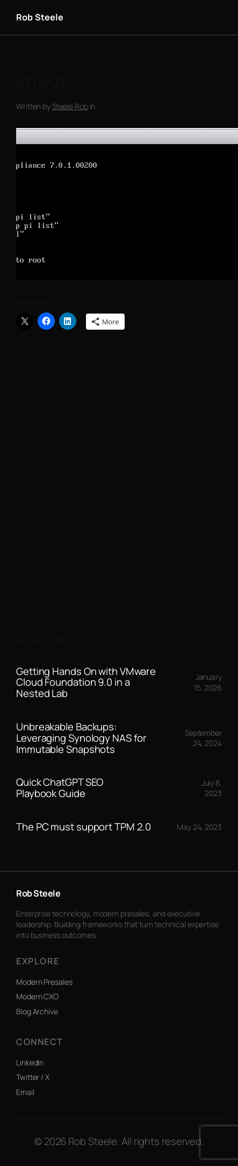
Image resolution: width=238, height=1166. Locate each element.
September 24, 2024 (203, 738)
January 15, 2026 (208, 682)
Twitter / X (32, 1077)
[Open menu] (215, 17)
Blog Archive (37, 1011)
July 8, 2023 (211, 788)
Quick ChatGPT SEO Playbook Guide (59, 788)
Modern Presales (44, 982)
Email (25, 1092)
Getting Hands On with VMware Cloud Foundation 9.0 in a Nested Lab (86, 682)
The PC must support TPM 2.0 (83, 827)
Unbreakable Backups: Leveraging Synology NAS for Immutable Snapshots (81, 738)
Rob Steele (40, 17)
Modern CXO (37, 996)
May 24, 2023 (199, 827)
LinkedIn (30, 1062)
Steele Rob (70, 106)
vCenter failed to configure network (97, 430)
